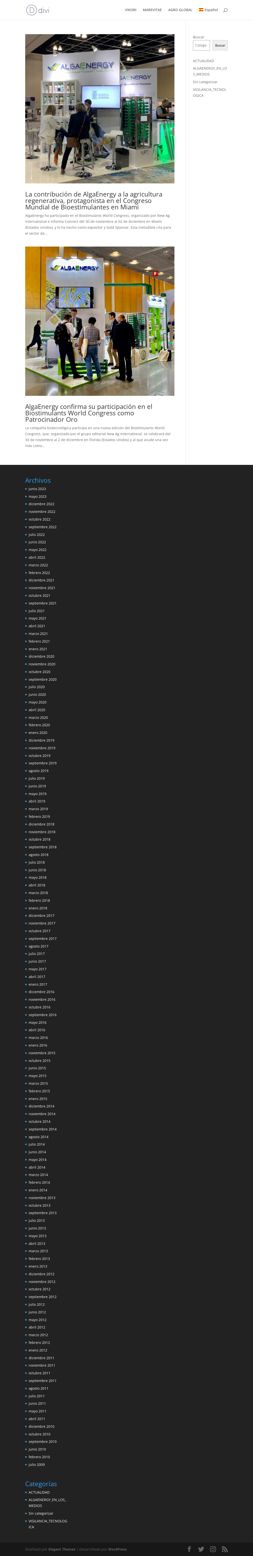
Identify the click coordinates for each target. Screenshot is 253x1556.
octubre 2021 (39, 595)
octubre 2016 (39, 1007)
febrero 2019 (39, 816)
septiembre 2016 (43, 1014)
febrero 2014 (39, 1182)
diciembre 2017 (41, 915)
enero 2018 (38, 908)
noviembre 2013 (42, 1197)
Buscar (198, 37)
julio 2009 (37, 1464)
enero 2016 (38, 1045)
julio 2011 (37, 1396)
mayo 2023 (37, 496)
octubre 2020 (39, 671)
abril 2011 (37, 1418)
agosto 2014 (38, 1136)
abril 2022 (37, 557)
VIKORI (130, 10)
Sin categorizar (205, 81)
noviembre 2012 (42, 1281)
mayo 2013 (37, 1235)
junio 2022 (37, 542)
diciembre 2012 (41, 1274)
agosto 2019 (38, 770)
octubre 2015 (39, 1060)
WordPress (117, 1549)
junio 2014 (37, 1152)
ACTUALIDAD (203, 60)
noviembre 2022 (42, 511)
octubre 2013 (39, 1205)
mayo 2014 (37, 1159)
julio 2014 (37, 1144)
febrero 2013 (39, 1258)
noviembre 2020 (42, 664)
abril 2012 (37, 1327)
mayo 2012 (37, 1319)
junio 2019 (37, 786)
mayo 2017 (37, 969)
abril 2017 (37, 976)
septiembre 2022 (43, 527)
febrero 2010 (39, 1457)
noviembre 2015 (42, 1053)
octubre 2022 (39, 519)
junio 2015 (37, 1068)
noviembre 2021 (42, 587)
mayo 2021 (37, 618)
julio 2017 (37, 953)
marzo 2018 (38, 892)
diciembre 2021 (41, 580)
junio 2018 (37, 870)
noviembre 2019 (42, 748)
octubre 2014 (39, 1121)
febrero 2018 (39, 900)
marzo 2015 (38, 1083)
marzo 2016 (38, 1037)
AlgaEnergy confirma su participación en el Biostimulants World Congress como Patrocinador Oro (88, 413)
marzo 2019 (38, 808)
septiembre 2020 (43, 679)
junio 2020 (37, 694)
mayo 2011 (37, 1411)
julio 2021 (37, 610)
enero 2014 (38, 1190)
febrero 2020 (39, 725)
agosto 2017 (38, 946)
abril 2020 (37, 709)
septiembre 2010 (43, 1441)
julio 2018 (37, 862)
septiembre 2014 (43, 1129)
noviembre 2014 (42, 1113)
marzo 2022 (38, 565)
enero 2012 (38, 1350)
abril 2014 (37, 1167)
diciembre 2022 (41, 504)
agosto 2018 (38, 854)
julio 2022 (37, 534)
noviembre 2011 (42, 1365)
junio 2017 (37, 961)
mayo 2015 (37, 1075)
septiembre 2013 (43, 1212)
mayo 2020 (37, 702)
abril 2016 (37, 1030)
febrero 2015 (39, 1091)
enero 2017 (38, 984)
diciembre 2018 (41, 824)
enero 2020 (38, 732)
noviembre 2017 (42, 923)
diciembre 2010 (41, 1426)
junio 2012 (37, 1312)
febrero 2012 (39, 1342)
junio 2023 (37, 488)
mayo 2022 (37, 549)
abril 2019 (37, 801)
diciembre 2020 (41, 656)
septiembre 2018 (43, 847)
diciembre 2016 (41, 991)
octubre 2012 (39, 1289)
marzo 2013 (38, 1251)
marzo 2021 (38, 633)
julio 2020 (37, 686)
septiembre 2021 (43, 603)
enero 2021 (38, 649)
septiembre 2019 (43, 763)
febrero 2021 (39, 641)
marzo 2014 (38, 1174)
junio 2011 (37, 1403)
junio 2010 (37, 1449)
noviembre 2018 (42, 831)
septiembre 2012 (43, 1296)
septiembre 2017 (43, 938)
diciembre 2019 (41, 740)
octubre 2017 (39, 931)
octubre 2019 (39, 755)
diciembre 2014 (41, 1106)
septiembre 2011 (43, 1380)
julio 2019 (37, 778)
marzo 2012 (38, 1334)
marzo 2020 (38, 717)
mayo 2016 (37, 1022)
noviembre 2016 (42, 999)
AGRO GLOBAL (180, 10)
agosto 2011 (38, 1388)
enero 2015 (38, 1098)
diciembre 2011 (41, 1357)
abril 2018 (37, 885)
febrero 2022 (39, 572)
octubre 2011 (39, 1373)
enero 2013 (38, 1266)
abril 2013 (37, 1243)
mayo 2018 (37, 877)
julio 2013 (37, 1220)
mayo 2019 (37, 793)
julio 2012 (37, 1304)
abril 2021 (37, 626)
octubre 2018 (39, 839)
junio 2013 (37, 1228)
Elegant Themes (61, 1549)
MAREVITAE (152, 10)
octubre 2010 (39, 1434)
